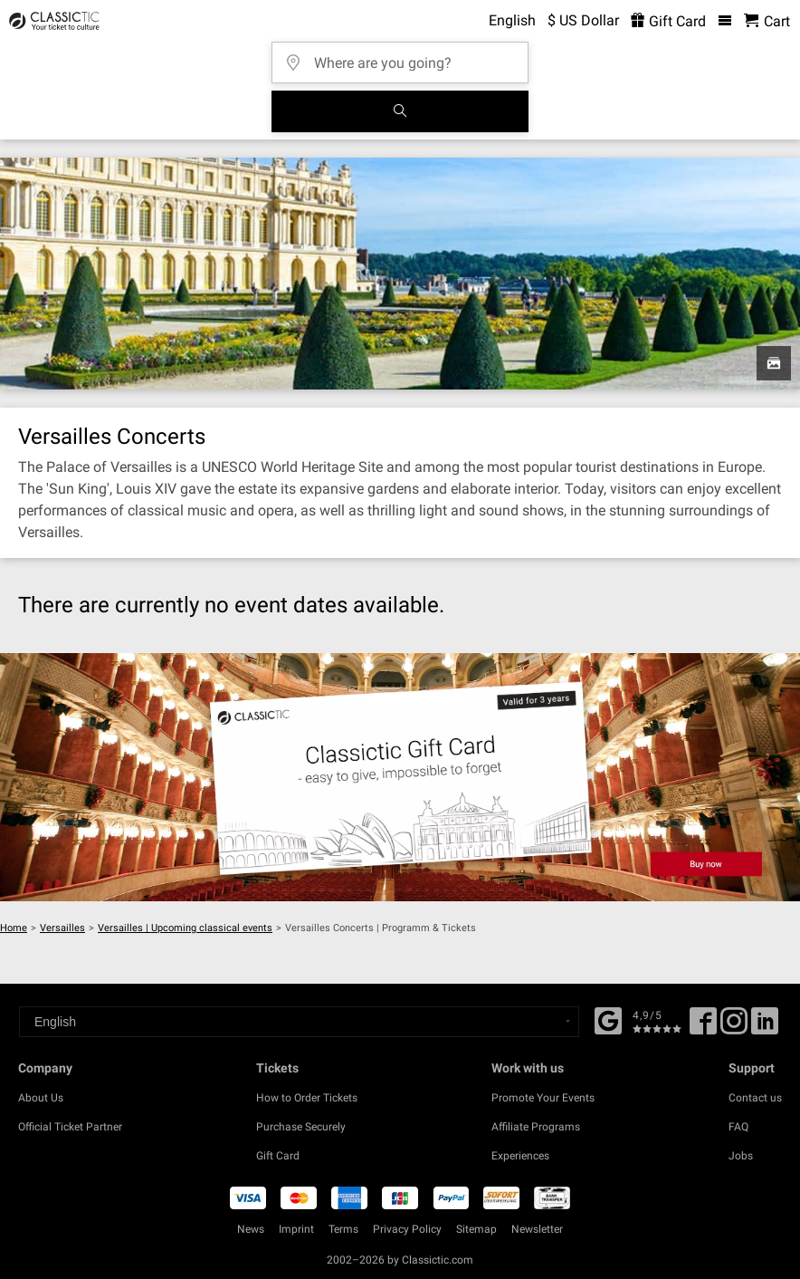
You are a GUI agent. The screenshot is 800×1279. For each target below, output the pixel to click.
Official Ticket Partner (70, 1126)
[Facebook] (608, 1019)
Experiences (520, 1155)
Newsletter (537, 1229)
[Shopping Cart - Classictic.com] (767, 21)
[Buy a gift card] (400, 777)
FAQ (738, 1126)
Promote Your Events (543, 1097)
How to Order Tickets (306, 1097)
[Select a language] (299, 1021)
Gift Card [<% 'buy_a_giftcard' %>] (668, 21)
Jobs (741, 1155)
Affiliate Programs (535, 1126)
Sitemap (476, 1229)
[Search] (400, 111)
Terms (343, 1229)
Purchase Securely (301, 1126)
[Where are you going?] (405, 57)
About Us (40, 1097)
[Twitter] (734, 1027)
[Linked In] (764, 1027)
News (250, 1229)
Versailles (62, 928)
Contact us (755, 1097)
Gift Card (278, 1155)
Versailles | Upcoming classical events (185, 928)
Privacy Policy (407, 1229)
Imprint (296, 1229)
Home (13, 928)
